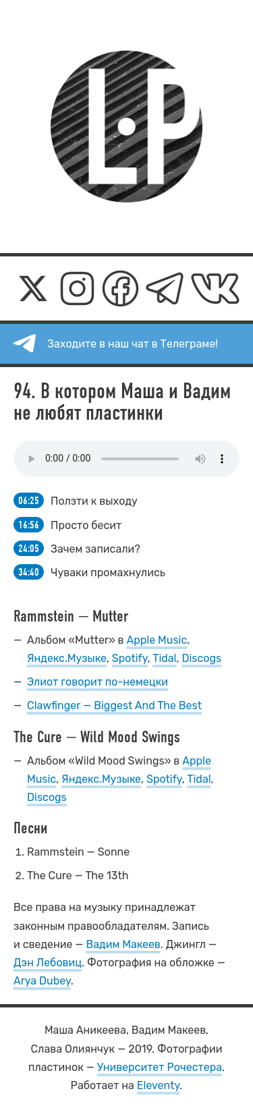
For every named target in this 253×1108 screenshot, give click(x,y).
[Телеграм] (164, 288)
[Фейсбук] (120, 288)
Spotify (130, 658)
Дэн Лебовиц (47, 962)
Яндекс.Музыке (67, 658)
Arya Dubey (42, 980)
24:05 (28, 548)
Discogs (201, 658)
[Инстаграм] (77, 288)
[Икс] (33, 288)
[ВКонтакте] (215, 288)
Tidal (164, 658)
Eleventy (158, 1085)
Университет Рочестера (159, 1067)
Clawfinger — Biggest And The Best (114, 705)
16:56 (28, 524)
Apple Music (157, 640)
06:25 (28, 500)
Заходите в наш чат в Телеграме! (132, 343)
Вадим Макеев (123, 944)
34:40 (28, 571)
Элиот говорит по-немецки (97, 681)
